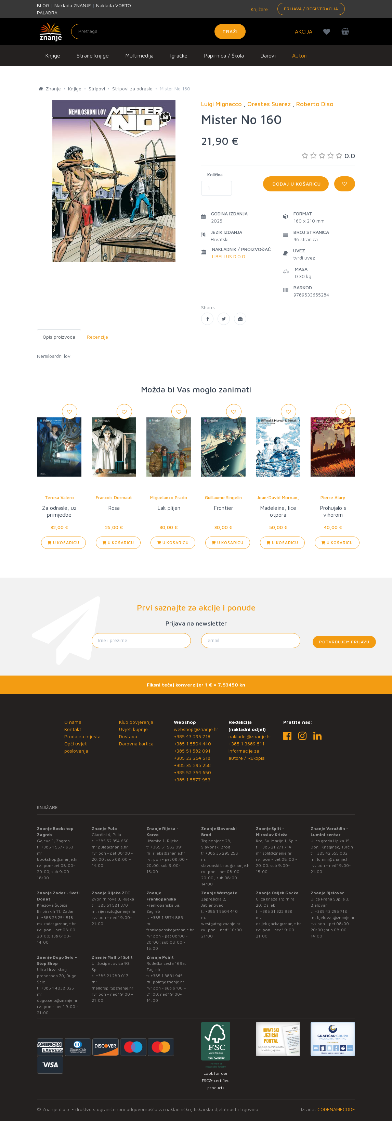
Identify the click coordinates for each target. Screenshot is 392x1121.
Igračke (178, 55)
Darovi (268, 55)
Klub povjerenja (136, 722)
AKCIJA (303, 31)
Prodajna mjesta (82, 736)
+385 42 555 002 (331, 853)
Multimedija (139, 55)
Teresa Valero (59, 497)
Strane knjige (93, 55)
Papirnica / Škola (224, 55)
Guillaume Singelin (223, 497)
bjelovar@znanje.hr (336, 917)
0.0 (328, 156)
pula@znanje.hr (113, 846)
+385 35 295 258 (192, 765)
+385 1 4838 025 (57, 988)
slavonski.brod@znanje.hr (226, 865)
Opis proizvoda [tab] (59, 337)
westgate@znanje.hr (220, 923)
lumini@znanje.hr (333, 859)
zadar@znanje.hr (59, 923)
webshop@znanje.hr (196, 729)
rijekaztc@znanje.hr (117, 911)
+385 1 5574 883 (167, 917)
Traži (230, 31)
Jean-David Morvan (277, 497)
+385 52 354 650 (192, 772)
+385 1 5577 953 (192, 779)
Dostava (128, 736)
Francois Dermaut (114, 497)
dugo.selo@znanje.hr (57, 1000)
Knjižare (258, 9)
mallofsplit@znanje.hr (112, 988)
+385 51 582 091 (192, 751)
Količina (215, 174)
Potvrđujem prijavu (344, 641)
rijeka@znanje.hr (169, 853)
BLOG (43, 5)
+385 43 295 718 (192, 736)
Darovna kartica (136, 743)
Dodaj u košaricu (296, 184)
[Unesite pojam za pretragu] (158, 31)
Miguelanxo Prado (168, 497)
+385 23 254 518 (192, 758)
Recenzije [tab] (97, 337)
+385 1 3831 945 (167, 975)
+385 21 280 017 (112, 975)
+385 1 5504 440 (192, 743)
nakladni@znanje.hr (249, 736)
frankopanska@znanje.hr (170, 929)
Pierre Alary (333, 497)
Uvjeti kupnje (133, 729)
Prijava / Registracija (311, 8)
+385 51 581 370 (112, 905)
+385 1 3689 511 (246, 743)
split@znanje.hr (277, 853)
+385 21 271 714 (275, 846)
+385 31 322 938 (276, 911)
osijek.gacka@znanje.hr (278, 923)
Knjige (52, 55)
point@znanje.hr (168, 981)
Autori (300, 55)
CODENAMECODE (336, 1109)
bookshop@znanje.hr (57, 859)
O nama (72, 722)
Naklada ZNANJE (72, 5)
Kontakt (72, 729)
